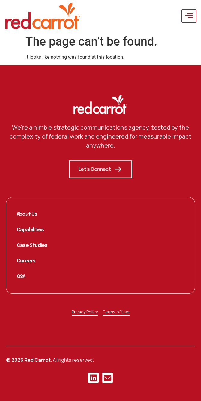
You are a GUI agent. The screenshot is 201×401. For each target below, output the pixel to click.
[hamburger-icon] (189, 16)
